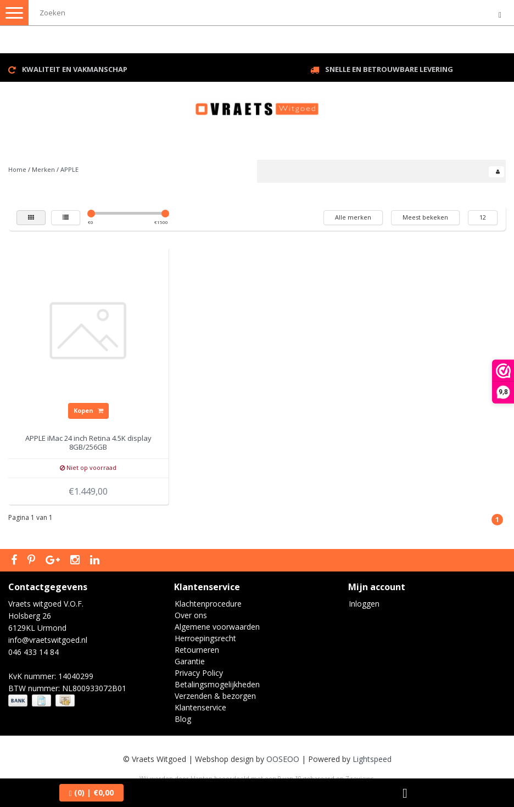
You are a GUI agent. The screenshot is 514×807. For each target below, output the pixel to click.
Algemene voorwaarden (217, 626)
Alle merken (353, 217)
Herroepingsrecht (205, 638)
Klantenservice (200, 707)
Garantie (190, 661)
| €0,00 (91, 792)
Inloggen (364, 603)
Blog (183, 719)
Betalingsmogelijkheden (217, 684)
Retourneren (197, 650)
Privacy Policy (199, 673)
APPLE (69, 169)
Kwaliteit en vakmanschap (74, 69)
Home (17, 169)
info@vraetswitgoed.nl (47, 640)
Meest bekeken (425, 217)
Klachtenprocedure (208, 603)
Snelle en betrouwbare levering (389, 69)
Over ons (191, 615)
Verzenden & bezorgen (215, 696)
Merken (43, 169)
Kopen (88, 410)
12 (482, 217)
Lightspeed (372, 759)
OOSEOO (282, 759)
